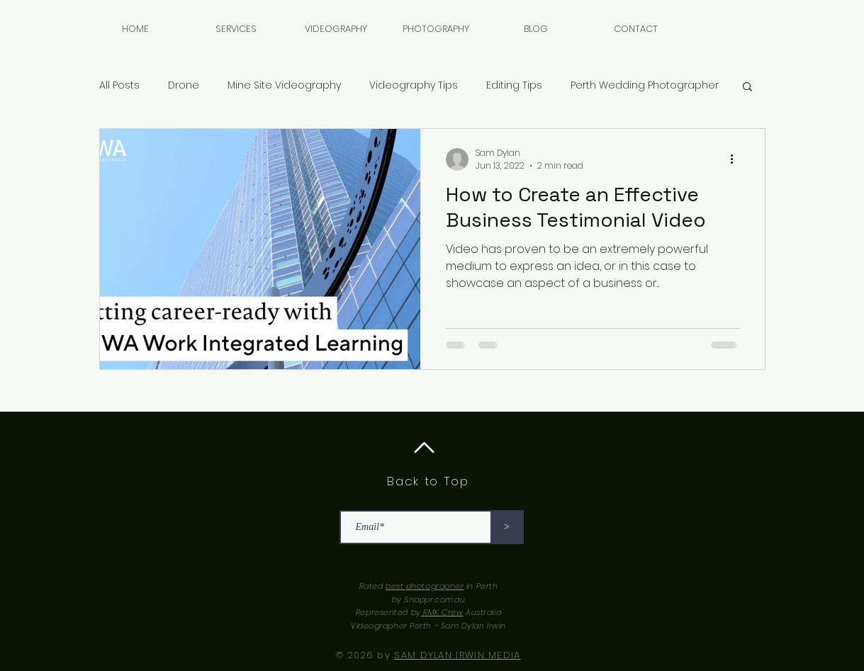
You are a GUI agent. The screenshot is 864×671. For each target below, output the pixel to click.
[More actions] (737, 159)
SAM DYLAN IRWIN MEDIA (457, 655)
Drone (183, 85)
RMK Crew (442, 612)
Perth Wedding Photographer (645, 85)
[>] (507, 527)
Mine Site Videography (284, 85)
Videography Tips (413, 85)
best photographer (425, 586)
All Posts (119, 85)
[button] (336, 28)
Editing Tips (514, 85)
